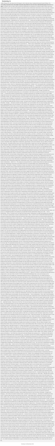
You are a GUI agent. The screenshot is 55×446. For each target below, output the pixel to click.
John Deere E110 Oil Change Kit (16, 3)
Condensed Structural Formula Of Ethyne (40, 3)
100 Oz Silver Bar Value (27, 3)
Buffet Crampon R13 (5, 3)
